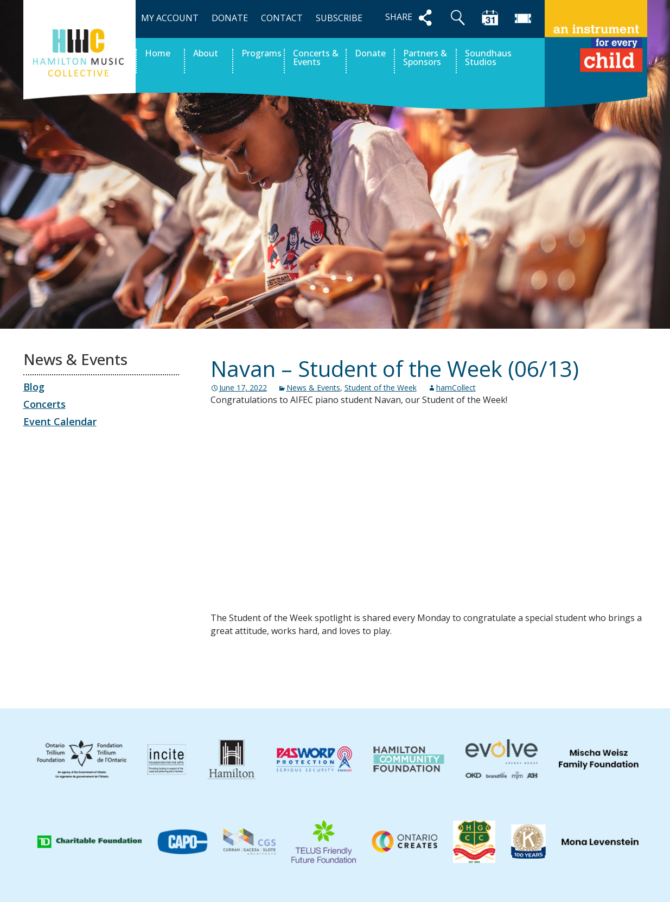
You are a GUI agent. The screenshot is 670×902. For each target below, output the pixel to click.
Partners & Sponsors (425, 58)
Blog (33, 386)
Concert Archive (256, 670)
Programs (261, 54)
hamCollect (456, 387)
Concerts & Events (316, 58)
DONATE (230, 18)
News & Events (313, 387)
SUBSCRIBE (339, 18)
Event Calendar (60, 421)
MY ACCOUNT (170, 18)
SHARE (410, 17)
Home (157, 54)
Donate (370, 54)
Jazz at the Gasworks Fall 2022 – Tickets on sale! (525, 670)
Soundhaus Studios (488, 58)
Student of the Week (380, 387)
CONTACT (282, 18)
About (205, 54)
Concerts (44, 404)
